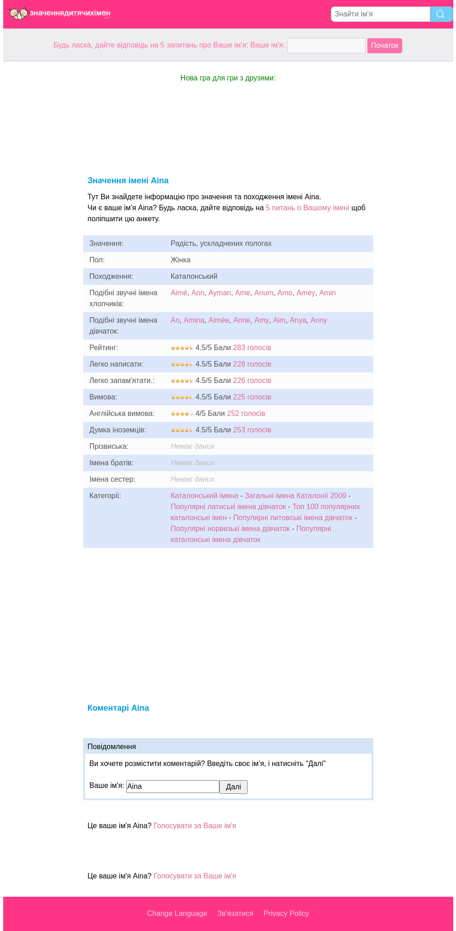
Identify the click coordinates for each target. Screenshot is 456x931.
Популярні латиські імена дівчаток (228, 507)
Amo (284, 293)
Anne (241, 320)
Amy (262, 320)
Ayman (219, 293)
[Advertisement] (39, 198)
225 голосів (252, 397)
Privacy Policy (286, 913)
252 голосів (246, 413)
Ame (242, 293)
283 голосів (252, 347)
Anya (298, 320)
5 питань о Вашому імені (308, 208)
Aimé (179, 293)
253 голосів (252, 430)
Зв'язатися (235, 913)
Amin (327, 293)
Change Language (177, 913)
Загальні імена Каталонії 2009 (295, 496)
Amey (306, 293)
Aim (279, 320)
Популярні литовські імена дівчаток (293, 517)
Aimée (218, 320)
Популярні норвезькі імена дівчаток (230, 528)
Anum (263, 293)
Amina (194, 320)
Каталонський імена (205, 496)
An (175, 320)
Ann (197, 293)
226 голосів (252, 380)
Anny (318, 320)
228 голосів (252, 364)
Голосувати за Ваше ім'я (195, 826)
